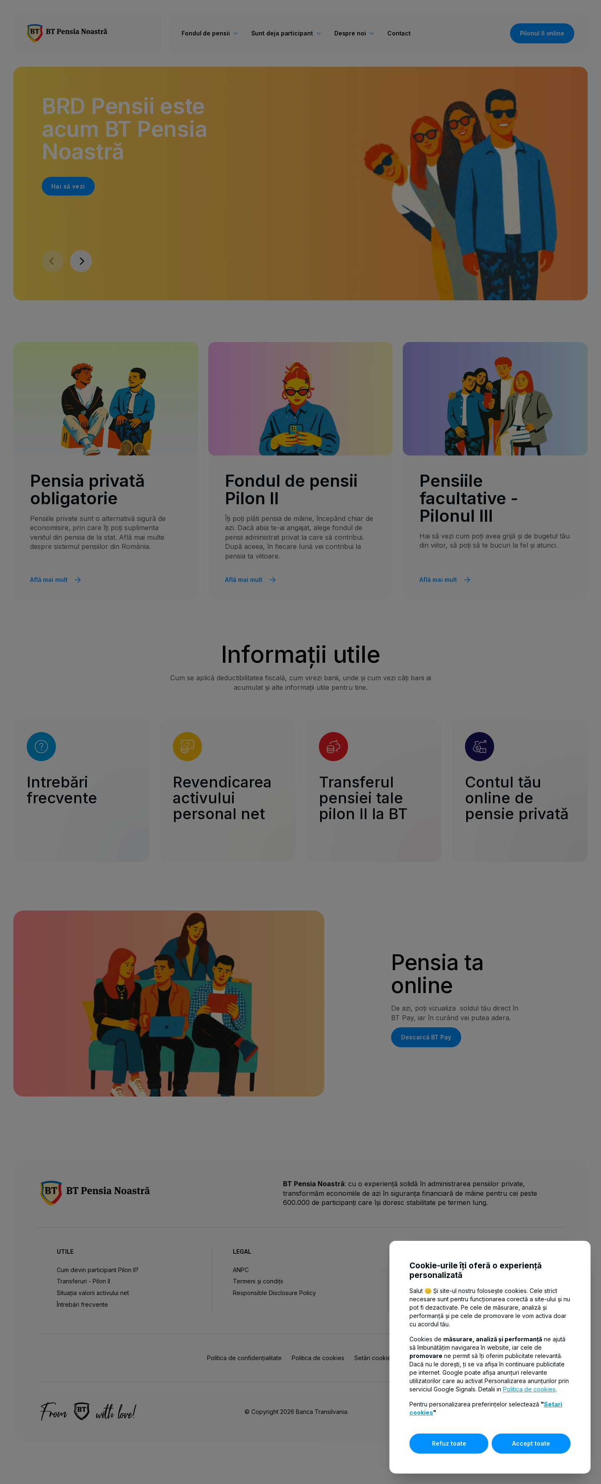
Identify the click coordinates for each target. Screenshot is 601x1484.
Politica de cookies (529, 1389)
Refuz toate (449, 1443)
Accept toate (531, 1443)
